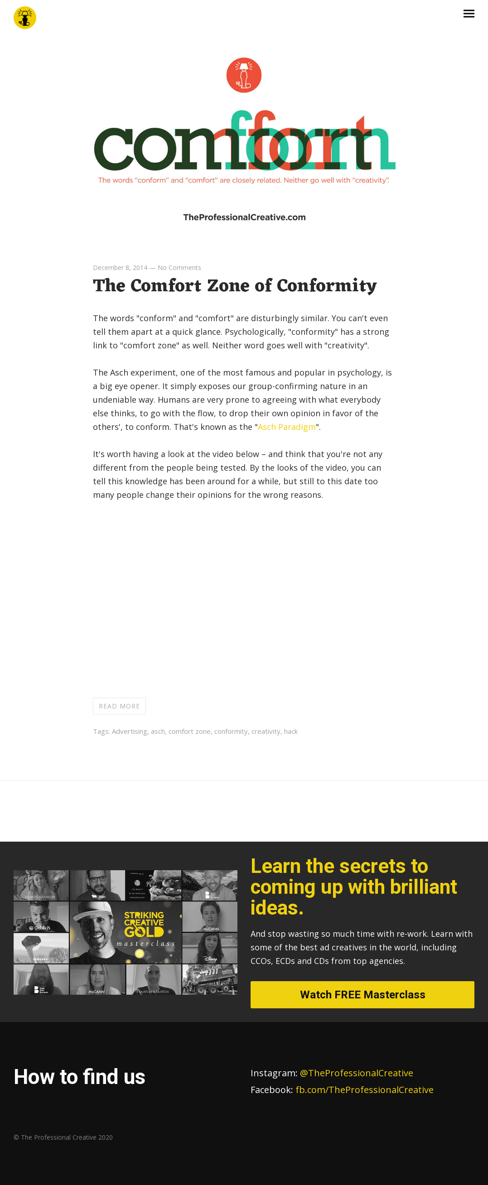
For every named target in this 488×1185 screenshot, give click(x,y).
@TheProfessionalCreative (332, 1073)
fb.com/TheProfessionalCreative (364, 1090)
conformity (231, 731)
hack (291, 731)
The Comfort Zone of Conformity (235, 286)
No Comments (179, 267)
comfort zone (190, 731)
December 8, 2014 (120, 267)
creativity (265, 731)
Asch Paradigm (287, 426)
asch (158, 731)
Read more (119, 706)
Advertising (129, 731)
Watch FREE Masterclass (362, 994)
